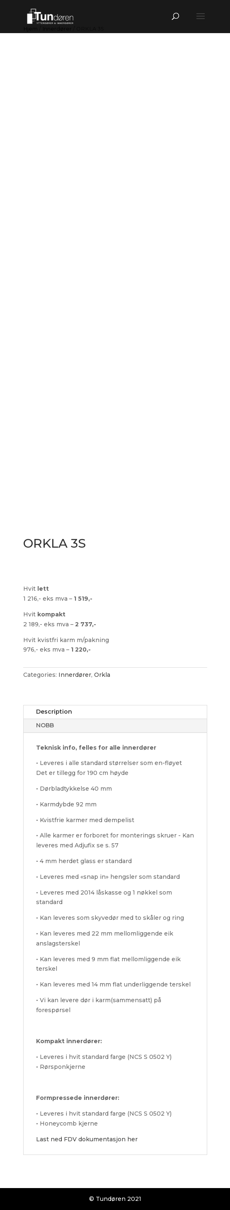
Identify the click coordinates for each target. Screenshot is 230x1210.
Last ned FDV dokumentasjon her (87, 1139)
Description (54, 711)
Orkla (102, 674)
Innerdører (74, 674)
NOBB (45, 725)
